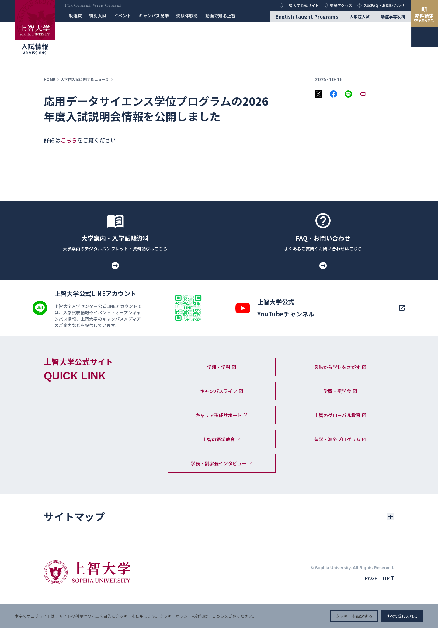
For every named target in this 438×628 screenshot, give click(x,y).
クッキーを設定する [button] (354, 616)
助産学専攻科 (393, 16)
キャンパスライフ (221, 391)
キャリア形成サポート (222, 415)
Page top (379, 578)
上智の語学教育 (222, 439)
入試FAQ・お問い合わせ (381, 5)
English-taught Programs (307, 16)
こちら (69, 140)
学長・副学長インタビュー (221, 463)
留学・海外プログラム (340, 439)
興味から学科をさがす (340, 367)
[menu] (424, 329)
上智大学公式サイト (299, 5)
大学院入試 (359, 16)
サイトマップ (74, 516)
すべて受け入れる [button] (402, 616)
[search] (424, 308)
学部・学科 (221, 367)
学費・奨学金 (340, 391)
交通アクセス (338, 5)
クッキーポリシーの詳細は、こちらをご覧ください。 (208, 616)
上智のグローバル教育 (340, 415)
